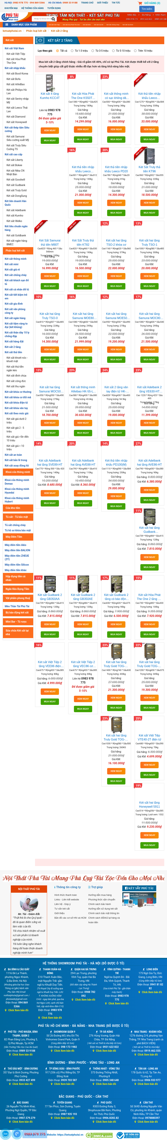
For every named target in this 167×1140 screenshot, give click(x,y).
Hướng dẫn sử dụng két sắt (103, 908)
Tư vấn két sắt (62, 908)
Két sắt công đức (16, 381)
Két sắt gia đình (128, 25)
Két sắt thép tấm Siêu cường (17, 129)
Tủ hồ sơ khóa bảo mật (18, 530)
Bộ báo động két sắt (17, 612)
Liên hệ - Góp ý (62, 904)
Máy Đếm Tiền (14, 536)
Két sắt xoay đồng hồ (17, 465)
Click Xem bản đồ (16, 1010)
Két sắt (10, 40)
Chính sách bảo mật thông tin (103, 913)
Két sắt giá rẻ (98, 25)
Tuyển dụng (54, 8)
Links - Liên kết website (66, 899)
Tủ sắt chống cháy (15, 525)
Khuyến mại (11, 8)
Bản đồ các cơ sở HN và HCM (70, 917)
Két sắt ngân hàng (15, 318)
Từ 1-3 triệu (81, 50)
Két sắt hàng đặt (14, 341)
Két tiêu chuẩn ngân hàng (16, 228)
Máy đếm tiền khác (16, 570)
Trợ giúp (97, 887)
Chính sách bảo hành (99, 904)
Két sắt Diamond (16, 116)
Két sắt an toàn (13, 454)
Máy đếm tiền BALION (17, 550)
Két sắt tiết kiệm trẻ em (16, 296)
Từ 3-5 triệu (101, 50)
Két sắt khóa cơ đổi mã (18, 397)
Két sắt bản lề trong (16, 460)
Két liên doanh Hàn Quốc (15, 203)
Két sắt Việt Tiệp (54, 25)
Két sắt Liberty (15, 159)
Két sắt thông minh (15, 258)
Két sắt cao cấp (13, 154)
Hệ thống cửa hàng (32, 8)
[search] (53, 19)
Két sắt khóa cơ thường (18, 391)
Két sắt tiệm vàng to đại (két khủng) (16, 325)
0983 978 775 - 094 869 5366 (29, 2)
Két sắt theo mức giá (16, 413)
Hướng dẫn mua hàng (100, 895)
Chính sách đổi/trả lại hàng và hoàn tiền (104, 920)
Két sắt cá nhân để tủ (17, 289)
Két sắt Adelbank (16, 210)
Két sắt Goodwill (16, 179)
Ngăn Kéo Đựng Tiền (17, 589)
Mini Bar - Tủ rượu (16, 621)
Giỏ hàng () (152, 3)
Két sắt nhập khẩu (15, 68)
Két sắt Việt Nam (14, 48)
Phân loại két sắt (15, 250)
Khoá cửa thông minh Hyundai (17, 491)
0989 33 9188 (70, 2)
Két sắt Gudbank (16, 185)
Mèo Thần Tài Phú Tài (17, 606)
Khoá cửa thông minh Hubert (17, 500)
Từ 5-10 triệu (123, 50)
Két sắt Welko (14, 221)
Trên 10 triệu (145, 50)
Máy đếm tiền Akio (15, 545)
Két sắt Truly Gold (16, 190)
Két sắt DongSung (17, 195)
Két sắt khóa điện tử (16, 402)
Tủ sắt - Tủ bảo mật (17, 516)
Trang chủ (87, 2)
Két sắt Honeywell (17, 122)
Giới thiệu (102, 2)
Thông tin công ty (68, 887)
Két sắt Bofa (13, 79)
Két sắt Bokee (14, 165)
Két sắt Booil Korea (17, 73)
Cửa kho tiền (13, 507)
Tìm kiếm (147, 8)
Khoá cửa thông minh (18, 472)
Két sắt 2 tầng (13, 347)
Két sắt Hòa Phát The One (71, 25)
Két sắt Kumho (15, 215)
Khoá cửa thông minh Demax (17, 482)
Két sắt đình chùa (16, 375)
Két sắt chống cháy (113, 25)
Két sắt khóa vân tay (16, 408)
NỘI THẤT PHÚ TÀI (29, 889)
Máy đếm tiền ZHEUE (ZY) (17, 557)
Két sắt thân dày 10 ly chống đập (17, 334)
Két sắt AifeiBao (16, 84)
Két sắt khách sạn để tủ (17, 282)
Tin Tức (116, 2)
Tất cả (63, 50)
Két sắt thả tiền (13, 352)
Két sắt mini (87, 25)
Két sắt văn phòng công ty (15, 311)
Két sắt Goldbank (16, 235)
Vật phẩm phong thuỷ (18, 598)
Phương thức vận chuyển (101, 899)
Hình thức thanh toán (65, 895)
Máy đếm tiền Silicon (17, 564)
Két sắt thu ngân (16, 386)
